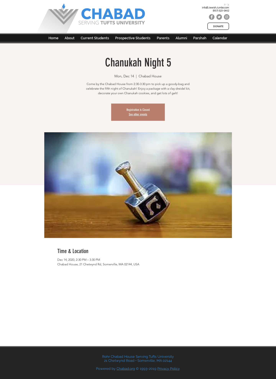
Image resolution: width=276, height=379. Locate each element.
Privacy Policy (168, 369)
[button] (181, 38)
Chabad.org (126, 369)
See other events (138, 114)
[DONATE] (218, 26)
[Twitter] (219, 17)
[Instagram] (226, 17)
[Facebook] (211, 17)
